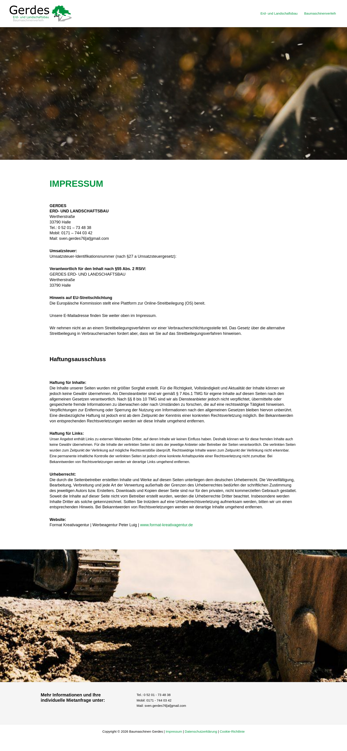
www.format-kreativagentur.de (166, 525)
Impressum (174, 731)
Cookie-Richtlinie (232, 731)
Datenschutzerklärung (201, 731)
